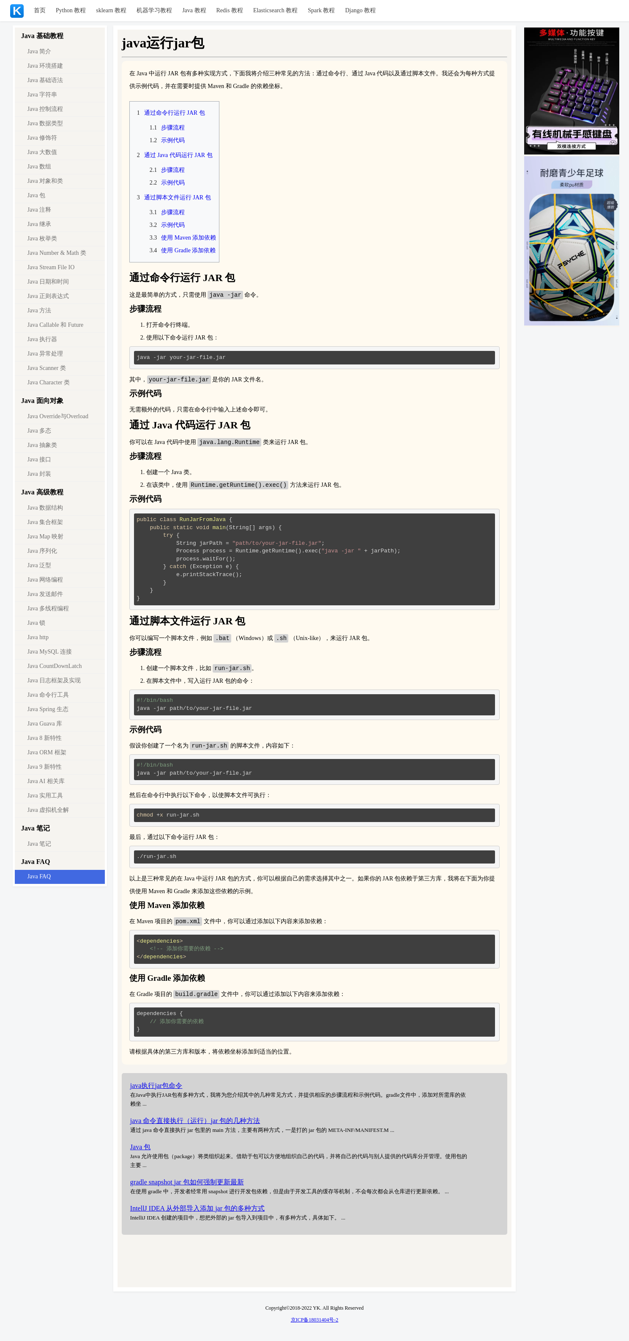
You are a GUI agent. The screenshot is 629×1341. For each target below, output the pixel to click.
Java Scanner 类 (46, 368)
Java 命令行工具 (48, 695)
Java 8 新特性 (44, 738)
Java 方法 (39, 310)
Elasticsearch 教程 (275, 10)
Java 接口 (39, 459)
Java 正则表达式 (48, 296)
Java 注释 (39, 210)
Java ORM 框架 (46, 752)
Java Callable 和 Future (55, 325)
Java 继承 (39, 224)
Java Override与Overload (57, 416)
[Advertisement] (314, 1266)
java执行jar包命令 (156, 1089)
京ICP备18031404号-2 (315, 1324)
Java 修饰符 (42, 138)
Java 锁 (36, 623)
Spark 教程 (321, 10)
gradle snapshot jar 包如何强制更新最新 (187, 1185)
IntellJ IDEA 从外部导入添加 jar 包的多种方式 (197, 1212)
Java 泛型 (39, 565)
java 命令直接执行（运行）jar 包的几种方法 (195, 1124)
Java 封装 (39, 474)
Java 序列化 (42, 551)
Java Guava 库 (44, 723)
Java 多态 (39, 431)
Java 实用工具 (45, 795)
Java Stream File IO (51, 267)
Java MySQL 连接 (49, 651)
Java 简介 (39, 51)
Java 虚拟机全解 (48, 810)
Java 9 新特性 (44, 767)
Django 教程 (360, 10)
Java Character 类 (48, 382)
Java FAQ (39, 876)
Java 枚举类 (42, 238)
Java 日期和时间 (48, 282)
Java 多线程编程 (48, 608)
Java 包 (36, 195)
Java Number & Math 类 (56, 253)
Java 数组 (39, 166)
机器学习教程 (154, 10)
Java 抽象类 (42, 445)
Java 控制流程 (45, 109)
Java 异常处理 (45, 353)
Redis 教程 (229, 10)
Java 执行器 (42, 339)
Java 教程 (194, 10)
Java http (38, 637)
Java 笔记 (39, 844)
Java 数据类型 (45, 123)
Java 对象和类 (45, 181)
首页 (40, 10)
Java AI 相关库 (46, 781)
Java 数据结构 (45, 508)
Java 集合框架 (45, 522)
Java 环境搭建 (45, 66)
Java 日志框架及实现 (54, 680)
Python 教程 (71, 10)
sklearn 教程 (111, 10)
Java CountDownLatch (54, 666)
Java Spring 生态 (47, 709)
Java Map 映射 (45, 536)
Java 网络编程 (45, 580)
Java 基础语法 (45, 80)
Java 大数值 (42, 152)
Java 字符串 (42, 94)
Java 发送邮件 (45, 594)
